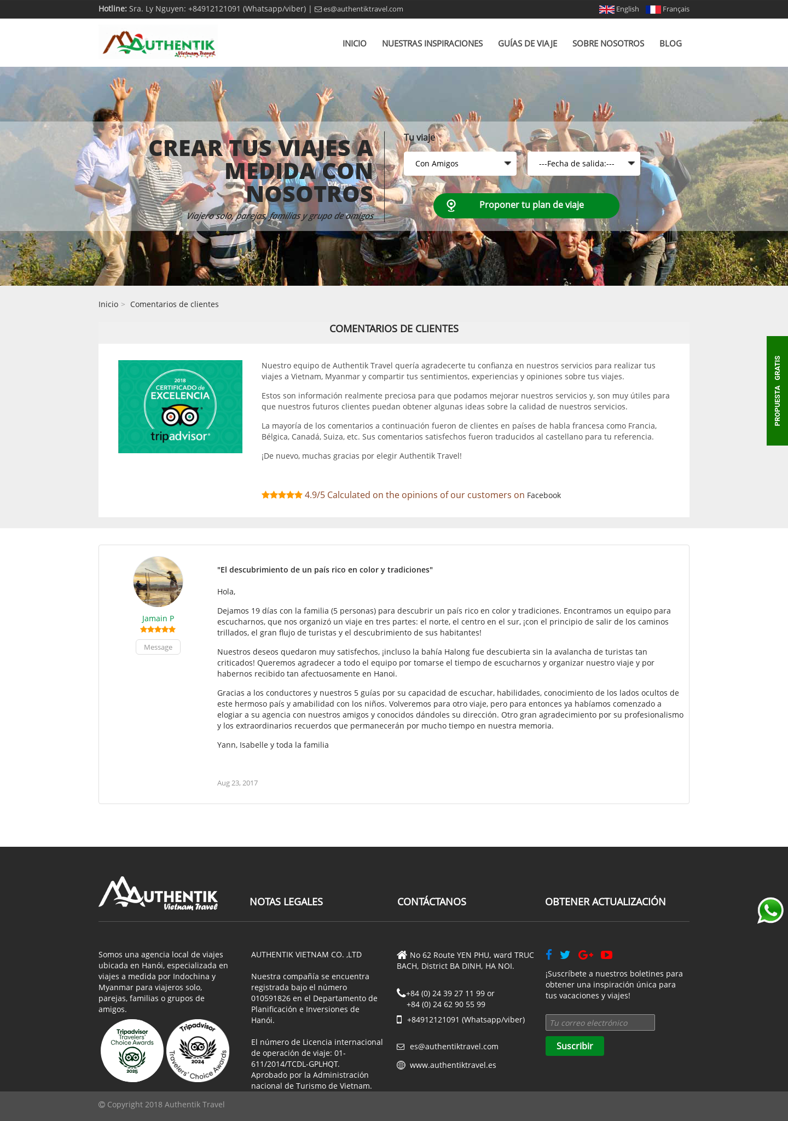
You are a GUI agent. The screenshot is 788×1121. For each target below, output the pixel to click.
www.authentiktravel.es (453, 1065)
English (619, 9)
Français (668, 9)
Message (158, 647)
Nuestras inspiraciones (432, 43)
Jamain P (158, 618)
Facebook (544, 495)
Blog (670, 43)
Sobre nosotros (608, 43)
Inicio (355, 43)
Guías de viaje (527, 43)
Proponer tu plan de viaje (531, 205)
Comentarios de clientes (174, 304)
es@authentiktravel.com (359, 9)
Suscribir (575, 1046)
